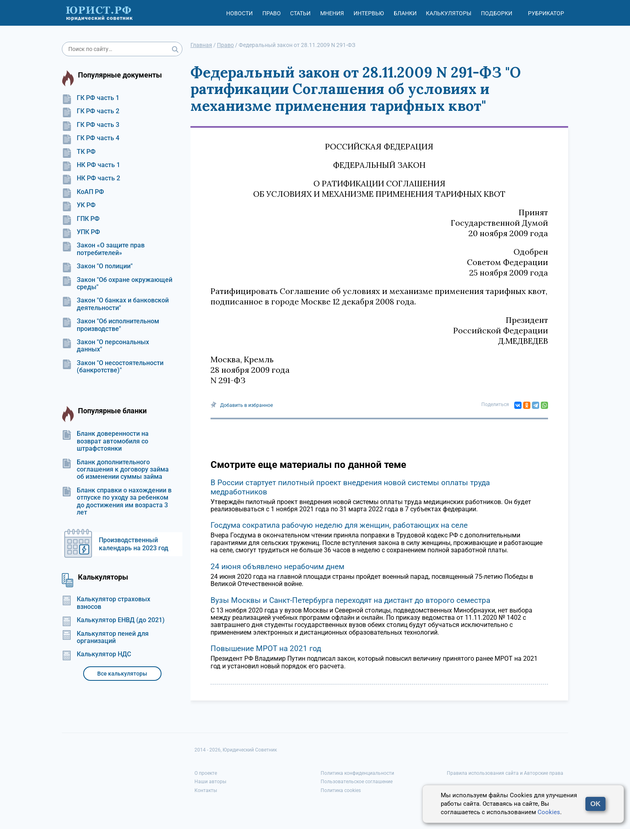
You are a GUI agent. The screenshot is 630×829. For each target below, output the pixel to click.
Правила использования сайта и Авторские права (505, 773)
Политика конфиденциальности (357, 773)
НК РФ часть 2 (91, 178)
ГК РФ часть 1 (90, 98)
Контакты (205, 790)
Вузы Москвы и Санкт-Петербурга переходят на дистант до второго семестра (350, 600)
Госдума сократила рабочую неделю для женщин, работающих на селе (339, 525)
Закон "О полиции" (97, 266)
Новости (239, 13)
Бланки (405, 13)
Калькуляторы (448, 13)
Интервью (369, 13)
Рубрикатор (546, 13)
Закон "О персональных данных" (105, 346)
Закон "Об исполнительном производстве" (110, 325)
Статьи (300, 13)
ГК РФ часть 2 (90, 111)
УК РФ (79, 205)
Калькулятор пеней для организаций (105, 637)
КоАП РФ (83, 192)
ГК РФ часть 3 (90, 125)
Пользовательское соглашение (357, 781)
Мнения (332, 13)
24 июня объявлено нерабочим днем (277, 566)
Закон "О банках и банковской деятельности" (115, 304)
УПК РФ (81, 232)
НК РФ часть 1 (91, 165)
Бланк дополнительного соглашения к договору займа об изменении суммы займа (115, 470)
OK (595, 804)
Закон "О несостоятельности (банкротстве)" (113, 366)
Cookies (549, 812)
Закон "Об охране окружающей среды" (117, 283)
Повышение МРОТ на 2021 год (266, 648)
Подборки (496, 13)
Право (271, 13)
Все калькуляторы (122, 673)
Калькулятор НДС (96, 654)
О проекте (205, 773)
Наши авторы (210, 781)
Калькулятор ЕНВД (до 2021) (113, 620)
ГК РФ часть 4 (90, 138)
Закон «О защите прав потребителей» (103, 249)
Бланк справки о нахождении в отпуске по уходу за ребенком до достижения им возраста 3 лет (117, 501)
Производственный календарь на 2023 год (133, 544)
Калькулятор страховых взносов (106, 603)
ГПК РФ (81, 219)
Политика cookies (341, 790)
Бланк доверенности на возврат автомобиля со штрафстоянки (105, 441)
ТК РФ (79, 151)
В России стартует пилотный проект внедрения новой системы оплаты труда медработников (350, 487)
